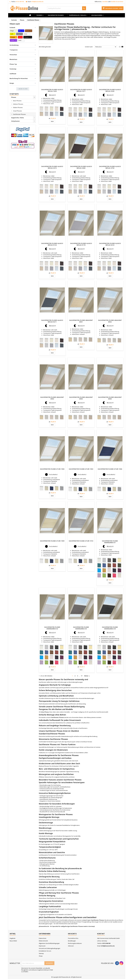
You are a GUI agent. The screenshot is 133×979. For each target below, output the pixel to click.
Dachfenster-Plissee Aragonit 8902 (110, 321)
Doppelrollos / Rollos (77, 15)
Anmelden (105, 1)
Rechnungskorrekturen (75, 943)
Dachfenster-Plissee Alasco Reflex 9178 (81, 244)
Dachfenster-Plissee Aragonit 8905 (81, 398)
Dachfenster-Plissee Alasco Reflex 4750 (110, 167)
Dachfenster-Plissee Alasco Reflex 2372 (52, 167)
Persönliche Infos (73, 938)
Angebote (12, 938)
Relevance (106, 47)
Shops (41, 956)
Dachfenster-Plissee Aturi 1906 (110, 469)
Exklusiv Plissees (18, 104)
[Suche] (66, 8)
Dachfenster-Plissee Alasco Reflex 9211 (52, 321)
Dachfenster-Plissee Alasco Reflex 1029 (52, 90)
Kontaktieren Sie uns (45, 951)
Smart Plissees (17, 111)
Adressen (71, 946)
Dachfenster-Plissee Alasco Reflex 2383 (81, 167)
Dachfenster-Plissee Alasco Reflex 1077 (81, 90)
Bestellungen (72, 941)
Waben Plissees (18, 107)
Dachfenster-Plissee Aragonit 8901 (81, 321)
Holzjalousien (96, 15)
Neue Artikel (13, 941)
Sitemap (41, 953)
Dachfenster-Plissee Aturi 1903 (81, 469)
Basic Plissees (17, 101)
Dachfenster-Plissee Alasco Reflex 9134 (52, 244)
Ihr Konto (72, 934)
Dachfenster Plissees (56, 15)
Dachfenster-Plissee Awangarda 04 (110, 628)
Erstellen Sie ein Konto (117, 1)
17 (81, 676)
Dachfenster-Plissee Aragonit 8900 (110, 398)
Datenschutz (42, 938)
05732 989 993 (20, 1)
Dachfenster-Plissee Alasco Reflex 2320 (110, 90)
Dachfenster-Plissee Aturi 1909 (52, 541)
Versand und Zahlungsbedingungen (49, 948)
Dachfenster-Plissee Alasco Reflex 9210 (110, 244)
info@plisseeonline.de (37, 1)
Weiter (87, 676)
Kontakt (101, 934)
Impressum (42, 946)
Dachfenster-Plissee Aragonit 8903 (52, 398)
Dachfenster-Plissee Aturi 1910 (81, 541)
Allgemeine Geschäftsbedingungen (49, 943)
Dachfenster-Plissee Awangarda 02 (52, 628)
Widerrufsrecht (43, 941)
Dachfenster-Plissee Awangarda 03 (81, 628)
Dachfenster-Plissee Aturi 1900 (52, 469)
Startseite (14, 94)
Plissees (39, 15)
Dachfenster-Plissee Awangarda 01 (110, 541)
